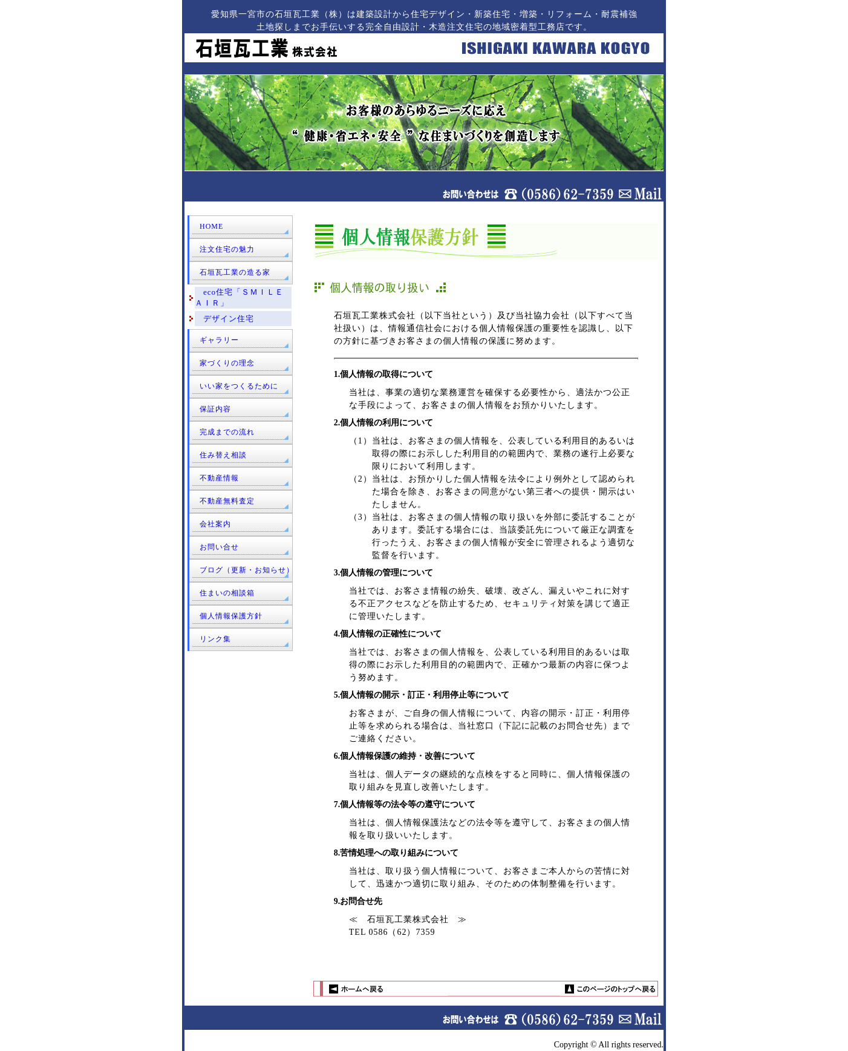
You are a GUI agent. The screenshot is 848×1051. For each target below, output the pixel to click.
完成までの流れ (227, 432)
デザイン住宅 (224, 318)
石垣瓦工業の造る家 (235, 272)
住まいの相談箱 (227, 593)
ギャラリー (219, 340)
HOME (211, 226)
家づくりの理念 (227, 363)
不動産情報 (219, 478)
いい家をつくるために (239, 386)
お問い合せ (219, 547)
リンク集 (215, 639)
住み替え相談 (223, 455)
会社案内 (215, 524)
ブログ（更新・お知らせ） (247, 570)
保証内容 (215, 409)
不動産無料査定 (227, 501)
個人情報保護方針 (231, 616)
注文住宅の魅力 (227, 249)
